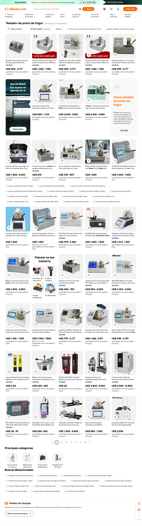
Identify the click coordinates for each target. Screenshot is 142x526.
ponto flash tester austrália (74, 491)
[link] (139, 503)
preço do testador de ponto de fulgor (19, 186)
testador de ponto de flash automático (118, 481)
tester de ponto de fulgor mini (103, 196)
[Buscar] (88, 9)
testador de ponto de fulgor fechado (106, 202)
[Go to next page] (90, 442)
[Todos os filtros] (15, 29)
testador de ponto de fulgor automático (51, 481)
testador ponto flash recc (47, 476)
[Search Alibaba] (55, 9)
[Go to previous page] (52, 442)
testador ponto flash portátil (120, 191)
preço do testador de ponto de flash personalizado (87, 186)
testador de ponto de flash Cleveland (19, 476)
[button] (80, 9)
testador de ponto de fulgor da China (60, 191)
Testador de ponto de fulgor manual (98, 476)
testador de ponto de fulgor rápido (44, 196)
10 (85, 442)
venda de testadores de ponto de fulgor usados (77, 486)
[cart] (111, 9)
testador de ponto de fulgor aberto (46, 202)
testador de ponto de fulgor (16, 491)
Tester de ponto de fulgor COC (17, 486)
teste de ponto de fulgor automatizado (45, 491)
